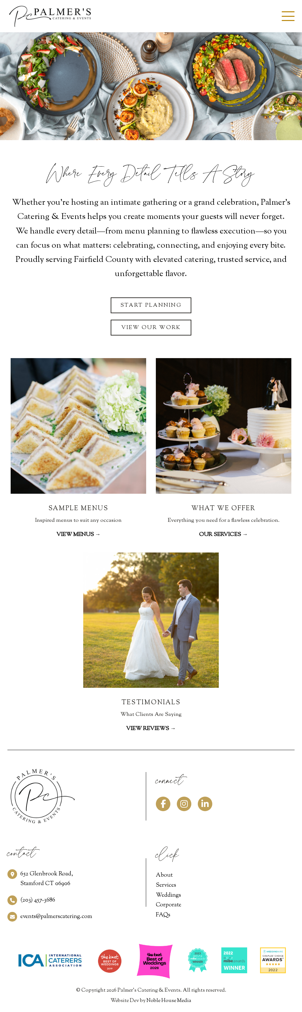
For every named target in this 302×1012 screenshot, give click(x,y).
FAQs (163, 915)
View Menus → (78, 535)
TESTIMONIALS (151, 702)
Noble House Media (168, 1001)
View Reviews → (151, 729)
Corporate (168, 905)
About (164, 875)
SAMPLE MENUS (78, 508)
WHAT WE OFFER (223, 508)
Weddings (168, 895)
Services (166, 885)
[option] (151, 86)
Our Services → (223, 535)
